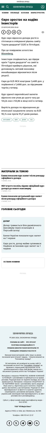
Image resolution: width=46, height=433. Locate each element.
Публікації (14, 13)
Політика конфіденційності (23, 345)
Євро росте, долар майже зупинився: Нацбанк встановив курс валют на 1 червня (22, 246)
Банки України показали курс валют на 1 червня (22, 237)
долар (24, 120)
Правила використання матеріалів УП (23, 348)
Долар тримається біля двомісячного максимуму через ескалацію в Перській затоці (22, 228)
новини (5, 13)
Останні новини (11, 262)
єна (31, 120)
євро (16, 120)
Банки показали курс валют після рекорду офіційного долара (22, 177)
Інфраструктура (37, 13)
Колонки (25, 13)
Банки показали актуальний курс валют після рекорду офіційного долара (21, 197)
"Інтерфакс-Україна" (32, 365)
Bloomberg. (7, 53)
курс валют (6, 120)
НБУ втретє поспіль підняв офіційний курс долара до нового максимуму (22, 187)
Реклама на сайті (17, 342)
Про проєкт (31, 342)
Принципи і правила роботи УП (23, 351)
